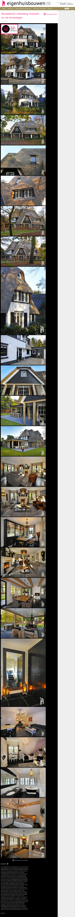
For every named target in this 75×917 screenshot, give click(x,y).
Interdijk (67, 8)
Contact (72, 8)
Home (4, 8)
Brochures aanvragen (40, 8)
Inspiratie (10, 8)
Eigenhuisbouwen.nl (25, 3)
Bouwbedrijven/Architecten (23, 8)
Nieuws (50, 8)
